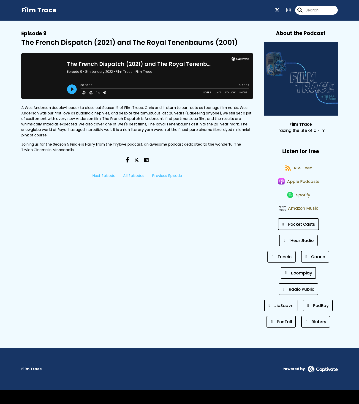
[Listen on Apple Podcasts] (298, 189)
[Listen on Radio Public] (298, 303)
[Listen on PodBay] (318, 319)
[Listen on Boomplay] (298, 287)
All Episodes (133, 178)
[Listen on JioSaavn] (280, 319)
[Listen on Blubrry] (315, 336)
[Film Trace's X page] (277, 11)
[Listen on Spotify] (298, 205)
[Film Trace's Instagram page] (286, 11)
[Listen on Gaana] (315, 271)
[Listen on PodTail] (281, 336)
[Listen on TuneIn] (281, 271)
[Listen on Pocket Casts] (298, 238)
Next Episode (103, 178)
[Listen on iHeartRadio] (298, 254)
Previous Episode (167, 178)
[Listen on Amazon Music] (298, 222)
